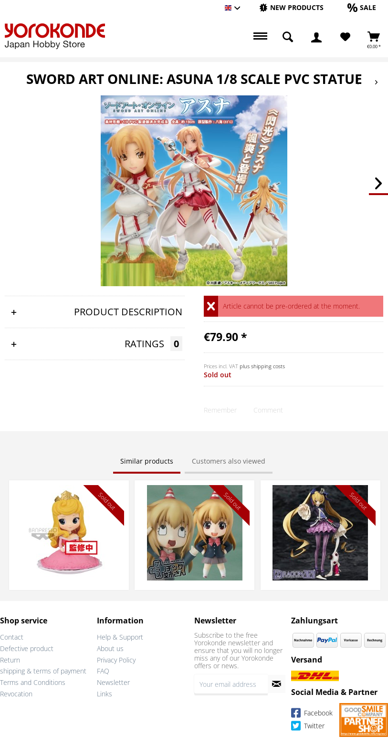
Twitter (308, 727)
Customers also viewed (228, 461)
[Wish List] (345, 37)
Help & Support (120, 637)
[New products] (291, 7)
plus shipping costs (262, 366)
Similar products (146, 461)
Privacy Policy (116, 659)
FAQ (103, 670)
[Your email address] (231, 684)
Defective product (26, 648)
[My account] (316, 37)
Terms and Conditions (32, 682)
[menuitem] (291, 8)
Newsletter (113, 682)
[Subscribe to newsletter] (276, 684)
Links (104, 693)
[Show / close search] (287, 37)
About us (110, 648)
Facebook (312, 714)
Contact (11, 637)
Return (10, 659)
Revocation (16, 693)
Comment (268, 409)
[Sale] (362, 7)
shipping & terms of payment (43, 670)
